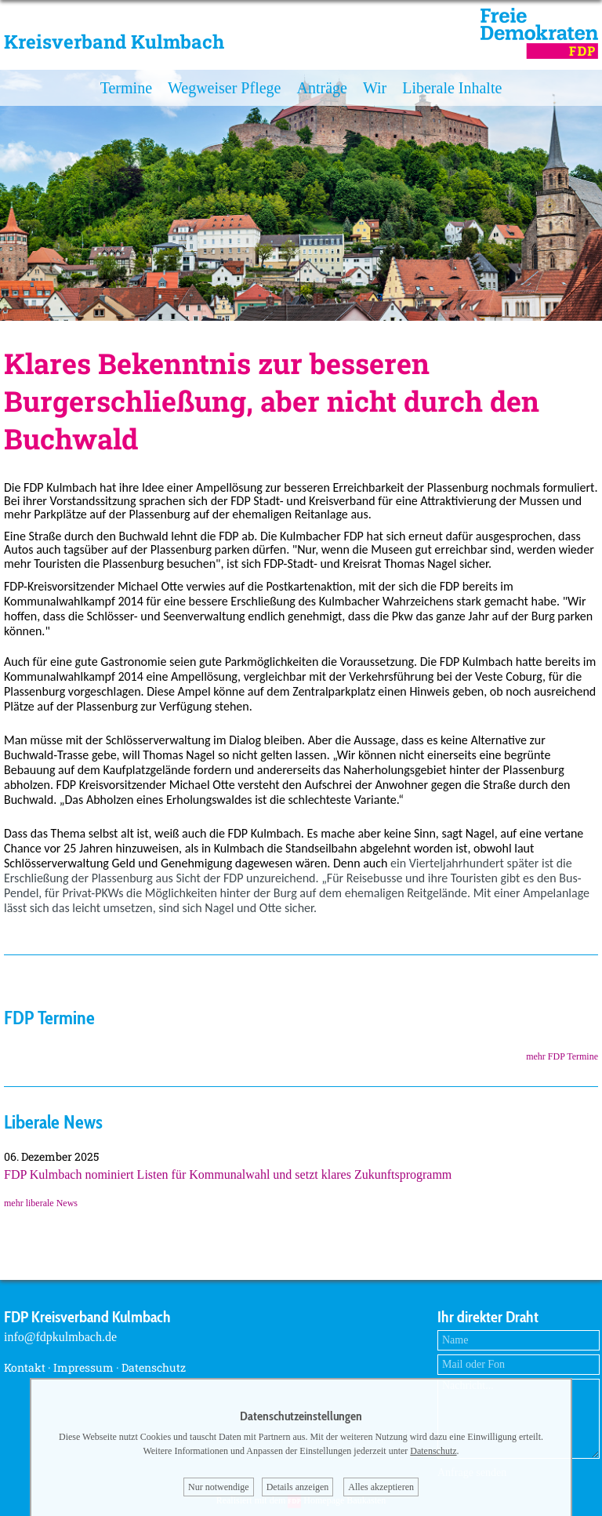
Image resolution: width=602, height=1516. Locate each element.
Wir (374, 87)
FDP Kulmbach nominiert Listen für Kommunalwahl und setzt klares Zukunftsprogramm (228, 1174)
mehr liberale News (41, 1203)
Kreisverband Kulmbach (114, 41)
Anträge (321, 87)
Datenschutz (153, 1367)
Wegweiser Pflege (224, 87)
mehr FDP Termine (562, 1056)
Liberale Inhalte (452, 87)
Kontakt (24, 1367)
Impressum (83, 1367)
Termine (126, 87)
